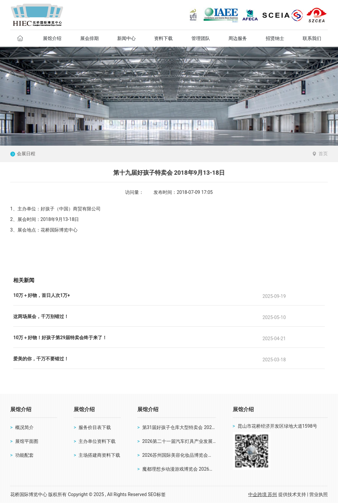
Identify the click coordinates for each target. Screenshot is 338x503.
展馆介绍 (20, 409)
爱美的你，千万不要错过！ (41, 358)
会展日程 (26, 153)
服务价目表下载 (95, 427)
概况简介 (24, 427)
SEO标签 (157, 494)
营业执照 (318, 494)
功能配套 (24, 455)
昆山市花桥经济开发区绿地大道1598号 (277, 426)
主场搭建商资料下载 (99, 455)
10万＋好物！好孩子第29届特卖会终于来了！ (60, 337)
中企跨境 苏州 (262, 494)
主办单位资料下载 (97, 441)
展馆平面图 (26, 441)
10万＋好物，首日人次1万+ (41, 295)
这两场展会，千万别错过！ (41, 316)
